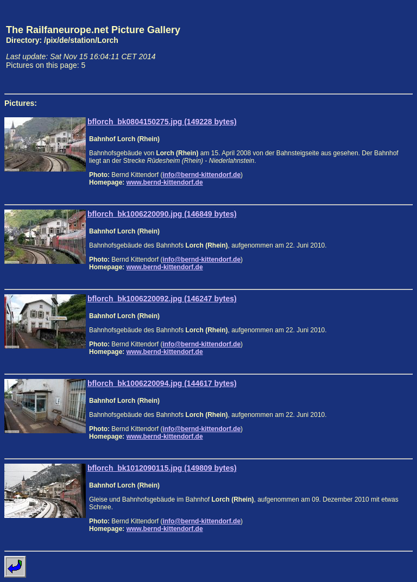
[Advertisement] (362, 46)
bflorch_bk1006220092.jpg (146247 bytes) (162, 298)
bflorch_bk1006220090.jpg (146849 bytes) (162, 214)
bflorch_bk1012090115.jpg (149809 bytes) (162, 468)
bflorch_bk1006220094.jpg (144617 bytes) (162, 383)
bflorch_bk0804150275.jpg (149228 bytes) (162, 121)
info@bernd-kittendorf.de (201, 175)
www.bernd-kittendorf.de (165, 182)
